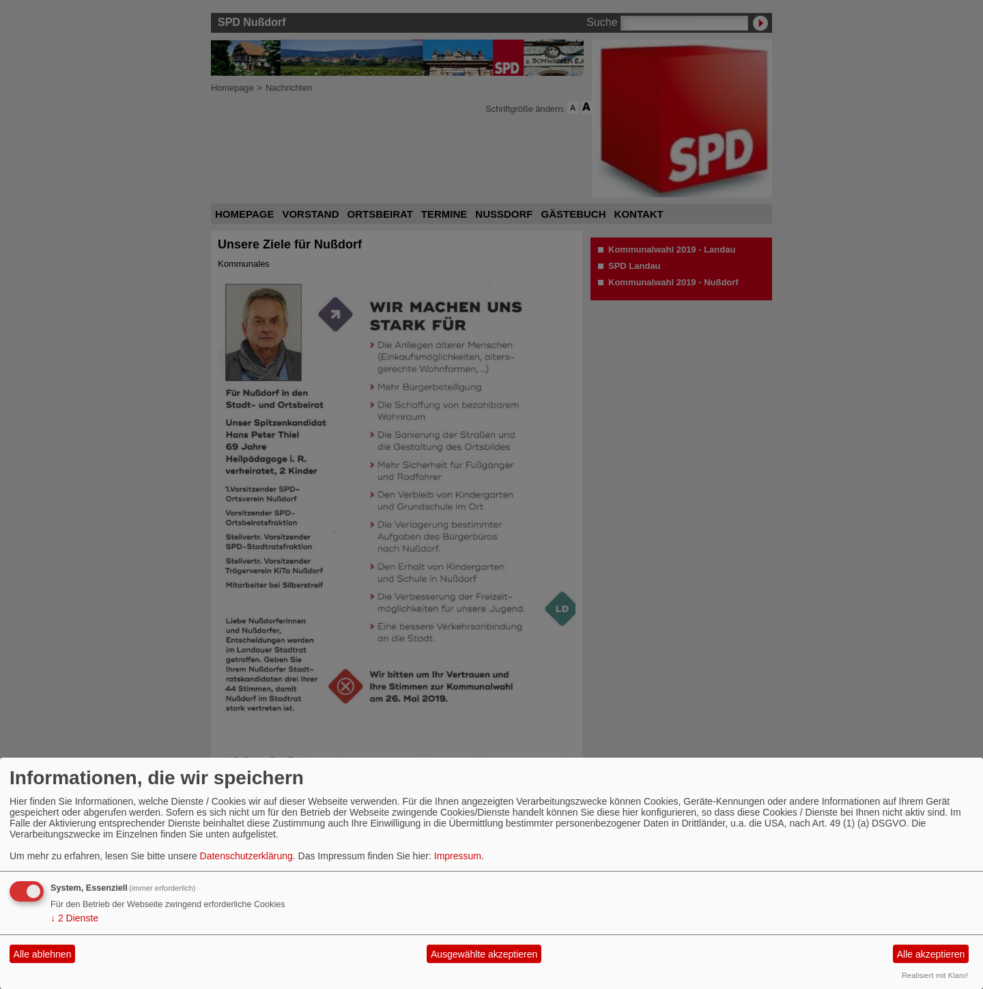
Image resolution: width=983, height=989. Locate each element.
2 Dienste (74, 918)
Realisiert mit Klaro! (935, 975)
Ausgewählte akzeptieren (484, 954)
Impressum (457, 855)
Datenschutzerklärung (246, 855)
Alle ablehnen (43, 954)
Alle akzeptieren (931, 954)
